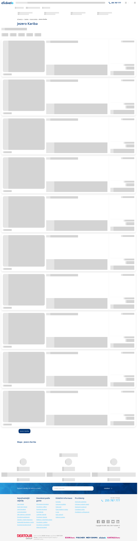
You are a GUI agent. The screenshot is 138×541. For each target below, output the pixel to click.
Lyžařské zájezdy (41, 514)
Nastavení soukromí (80, 507)
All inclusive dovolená (42, 504)
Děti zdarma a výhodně (24, 514)
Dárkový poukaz (60, 517)
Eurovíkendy (39, 512)
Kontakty (58, 502)
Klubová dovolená (41, 527)
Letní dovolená (21, 509)
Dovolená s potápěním (43, 525)
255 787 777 (116, 3)
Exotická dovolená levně (24, 525)
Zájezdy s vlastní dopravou (25, 520)
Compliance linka (80, 509)
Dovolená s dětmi (41, 507)
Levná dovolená (21, 512)
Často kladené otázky (62, 509)
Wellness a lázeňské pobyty (44, 520)
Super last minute (22, 507)
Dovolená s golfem (41, 522)
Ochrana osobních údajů (82, 504)
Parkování (58, 507)
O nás (57, 512)
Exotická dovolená (41, 509)
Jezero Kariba (24, 431)
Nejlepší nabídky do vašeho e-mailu (29, 488)
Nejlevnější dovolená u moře (25, 522)
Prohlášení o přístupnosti (82, 512)
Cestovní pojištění (61, 504)
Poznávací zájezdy (41, 517)
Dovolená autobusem (23, 517)
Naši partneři (59, 514)
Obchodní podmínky (80, 502)
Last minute (20, 504)
